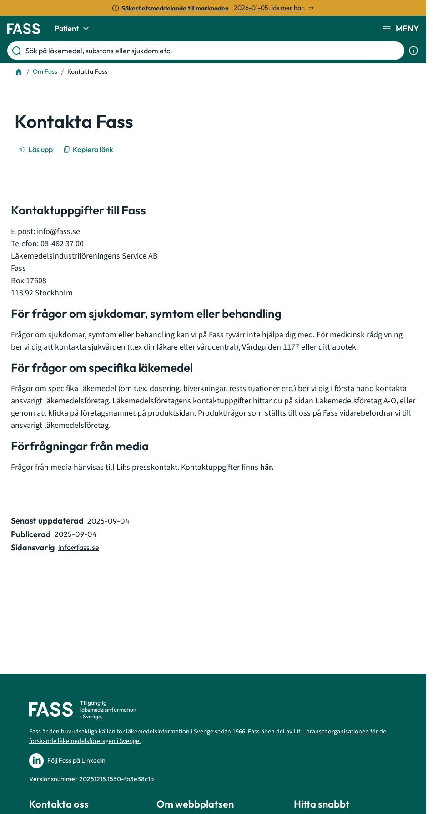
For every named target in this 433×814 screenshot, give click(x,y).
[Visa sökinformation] (413, 50)
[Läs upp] (36, 149)
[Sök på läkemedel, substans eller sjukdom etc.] (213, 50)
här (266, 467)
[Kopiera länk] (89, 149)
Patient (73, 28)
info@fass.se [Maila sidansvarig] (78, 547)
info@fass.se (58, 231)
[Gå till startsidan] (23, 28)
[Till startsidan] (19, 72)
